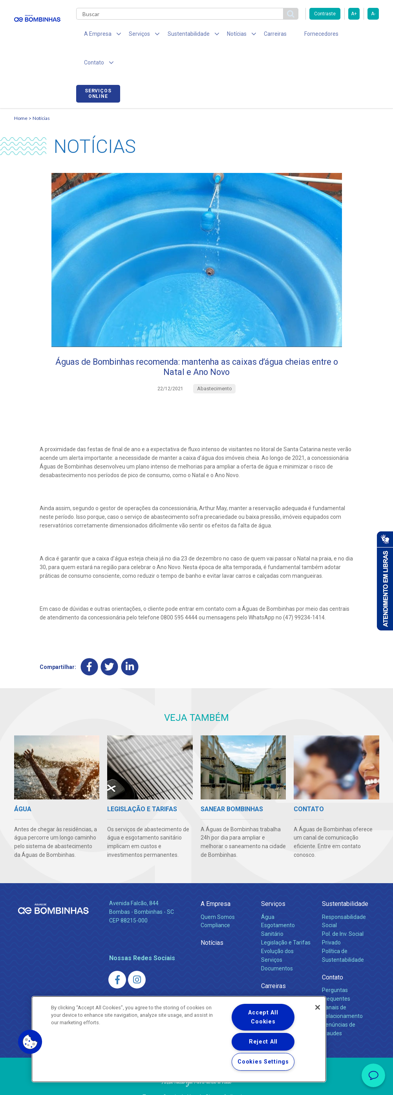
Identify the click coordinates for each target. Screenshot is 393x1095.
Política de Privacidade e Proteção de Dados (197, 1083)
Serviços (273, 882)
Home (20, 93)
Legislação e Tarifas (286, 921)
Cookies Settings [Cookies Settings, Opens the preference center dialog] (263, 1061)
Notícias (41, 93)
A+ (354, 14)
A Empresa (215, 882)
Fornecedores (301, 35)
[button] (30, 1042)
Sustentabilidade (345, 882)
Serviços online (357, 36)
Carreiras (259, 35)
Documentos (277, 947)
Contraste (325, 14)
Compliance (215, 904)
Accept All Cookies (263, 1017)
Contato (332, 955)
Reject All (263, 1041)
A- (373, 14)
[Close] (317, 1007)
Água (267, 895)
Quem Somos (218, 895)
